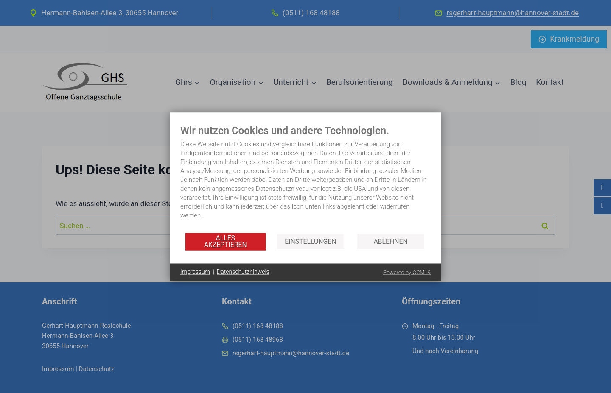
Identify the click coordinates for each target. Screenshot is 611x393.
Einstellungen (310, 241)
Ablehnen (391, 241)
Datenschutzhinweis (243, 271)
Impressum (195, 271)
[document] (305, 178)
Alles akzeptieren (225, 241)
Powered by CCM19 (407, 272)
